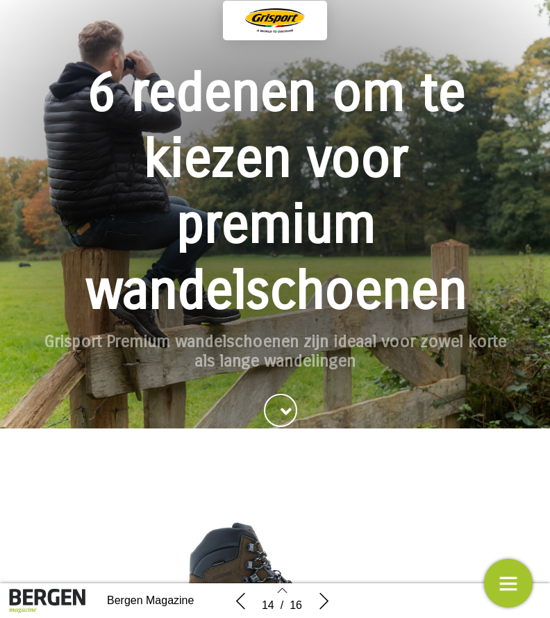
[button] (280, 410)
